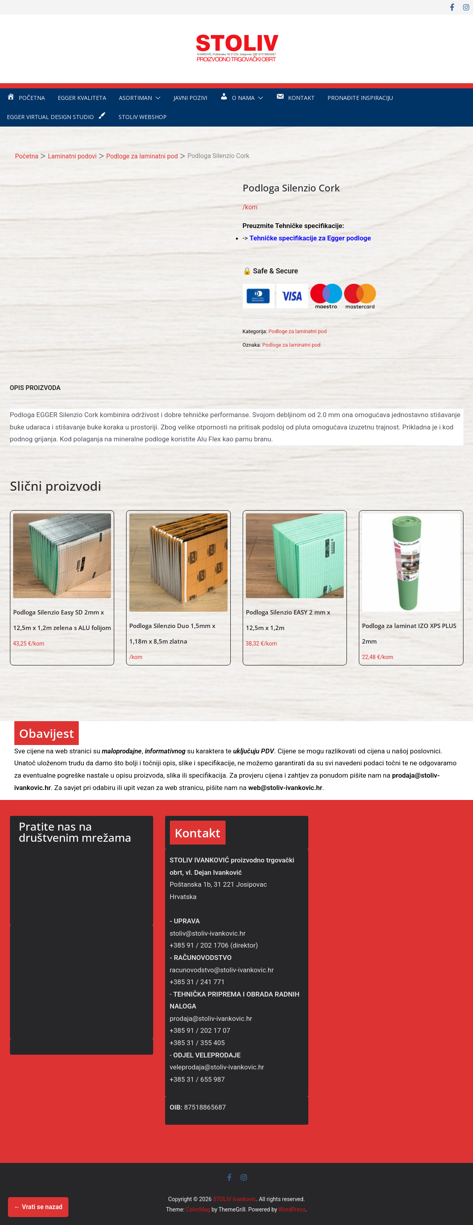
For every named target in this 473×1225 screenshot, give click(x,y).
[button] (156, 97)
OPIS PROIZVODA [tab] (35, 388)
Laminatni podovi (72, 156)
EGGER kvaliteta (82, 97)
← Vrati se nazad (38, 1207)
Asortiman (135, 97)
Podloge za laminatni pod (142, 156)
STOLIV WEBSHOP (143, 117)
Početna (27, 156)
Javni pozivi (190, 97)
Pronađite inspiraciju (360, 97)
